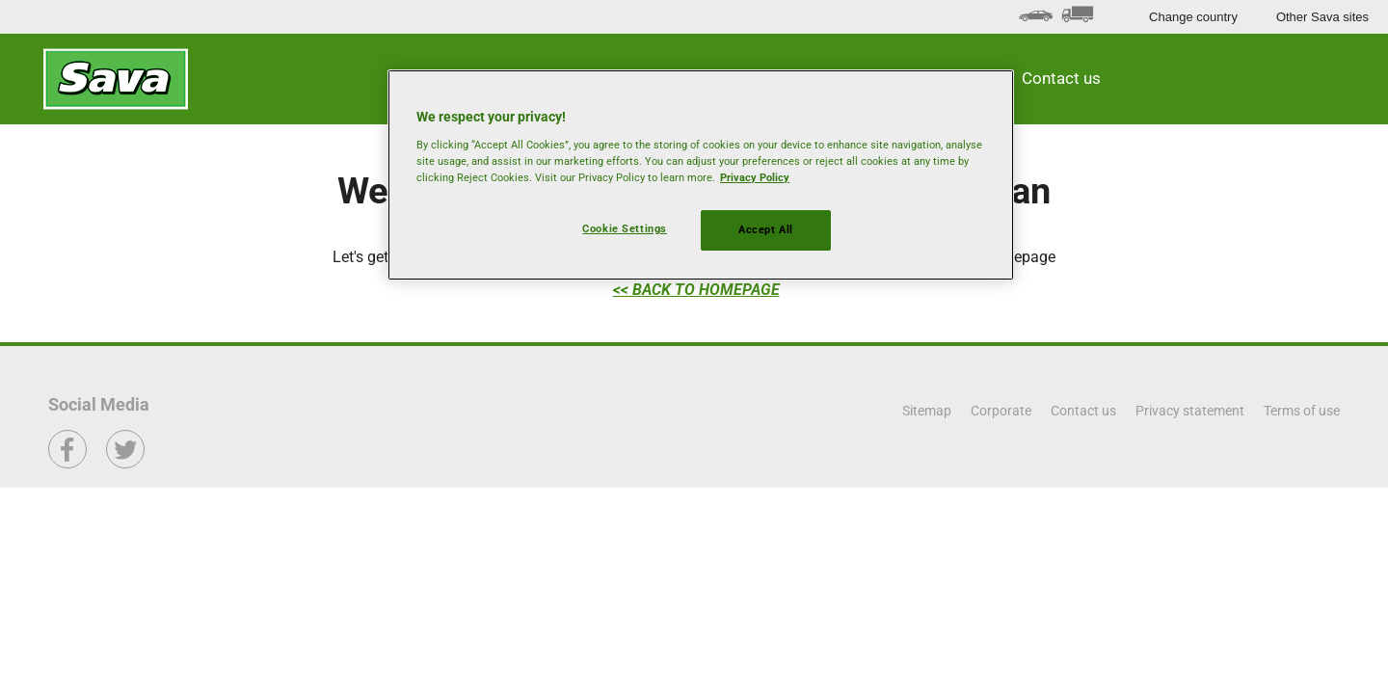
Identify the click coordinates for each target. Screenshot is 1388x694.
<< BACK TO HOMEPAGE (696, 289)
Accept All (765, 229)
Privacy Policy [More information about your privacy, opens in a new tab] (754, 177)
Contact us (1061, 78)
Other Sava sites (1322, 17)
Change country (1193, 17)
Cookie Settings (624, 228)
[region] (700, 174)
